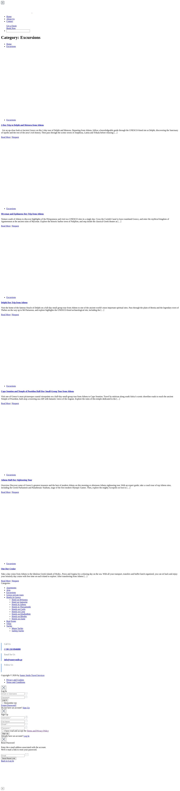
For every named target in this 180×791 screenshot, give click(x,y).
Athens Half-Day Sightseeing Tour (16, 480)
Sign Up (26, 708)
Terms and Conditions (15, 682)
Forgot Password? (8, 705)
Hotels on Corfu (18, 609)
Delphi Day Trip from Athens (14, 302)
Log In (26, 736)
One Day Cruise (8, 569)
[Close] (3, 688)
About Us (10, 19)
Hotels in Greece (13, 597)
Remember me (9, 703)
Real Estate (11, 621)
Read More (6, 137)
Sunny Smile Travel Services (32, 675)
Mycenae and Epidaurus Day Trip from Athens (22, 214)
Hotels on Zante (18, 619)
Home (9, 16)
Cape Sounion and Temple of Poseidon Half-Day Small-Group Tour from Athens (37, 391)
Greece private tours (15, 595)
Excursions (11, 46)
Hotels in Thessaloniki (21, 607)
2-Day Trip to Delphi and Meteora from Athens (22, 125)
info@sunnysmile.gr (13, 660)
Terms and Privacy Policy (38, 731)
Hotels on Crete (18, 612)
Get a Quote (11, 26)
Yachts (9, 626)
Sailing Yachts (18, 631)
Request (15, 137)
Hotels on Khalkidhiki (21, 614)
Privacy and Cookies (15, 680)
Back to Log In (7, 761)
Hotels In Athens (19, 604)
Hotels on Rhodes (19, 616)
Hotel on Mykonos (20, 600)
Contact (9, 21)
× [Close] (2, 789)
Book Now (11, 28)
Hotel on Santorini (19, 602)
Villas (8, 623)
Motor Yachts (17, 628)
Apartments (11, 588)
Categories (5, 583)
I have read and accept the (25, 731)
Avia (8, 590)
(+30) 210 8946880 (12, 649)
